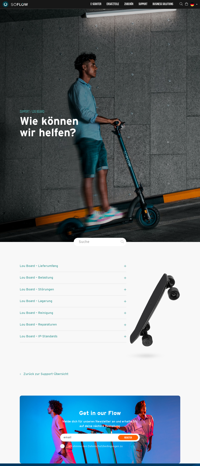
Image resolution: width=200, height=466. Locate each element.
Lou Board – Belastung (36, 277)
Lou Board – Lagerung (36, 301)
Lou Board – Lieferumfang (39, 266)
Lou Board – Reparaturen (38, 324)
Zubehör (128, 4)
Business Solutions (163, 4)
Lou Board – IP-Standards (38, 336)
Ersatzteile (113, 4)
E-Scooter (96, 4)
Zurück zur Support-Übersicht (45, 374)
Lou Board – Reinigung (36, 313)
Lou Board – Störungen (37, 289)
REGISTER (128, 437)
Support (143, 4)
